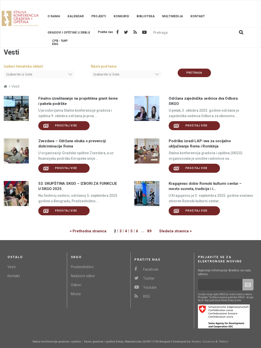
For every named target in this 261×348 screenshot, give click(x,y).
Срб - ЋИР (60, 41)
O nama (54, 16)
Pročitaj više (60, 126)
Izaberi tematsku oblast (23, 66)
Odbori (76, 285)
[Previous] (92, 231)
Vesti (12, 267)
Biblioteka (146, 16)
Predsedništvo (82, 267)
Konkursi (121, 16)
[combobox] (39, 74)
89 (149, 231)
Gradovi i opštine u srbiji (69, 32)
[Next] (172, 231)
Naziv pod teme (104, 66)
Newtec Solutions (203, 341)
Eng (55, 44)
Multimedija (172, 16)
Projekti (98, 16)
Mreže (76, 294)
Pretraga (194, 72)
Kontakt (197, 16)
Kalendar (76, 16)
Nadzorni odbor (83, 276)
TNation (223, 341)
